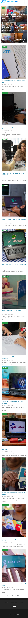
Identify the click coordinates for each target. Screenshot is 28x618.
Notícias (4, 46)
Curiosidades (6, 276)
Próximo (17, 595)
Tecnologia (5, 185)
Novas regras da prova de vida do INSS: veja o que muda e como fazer (13, 16)
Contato (14, 606)
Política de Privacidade (17, 602)
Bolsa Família (5, 505)
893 (12, 595)
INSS (3, 7)
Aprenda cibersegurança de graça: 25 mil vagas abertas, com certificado (20, 41)
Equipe (6, 602)
